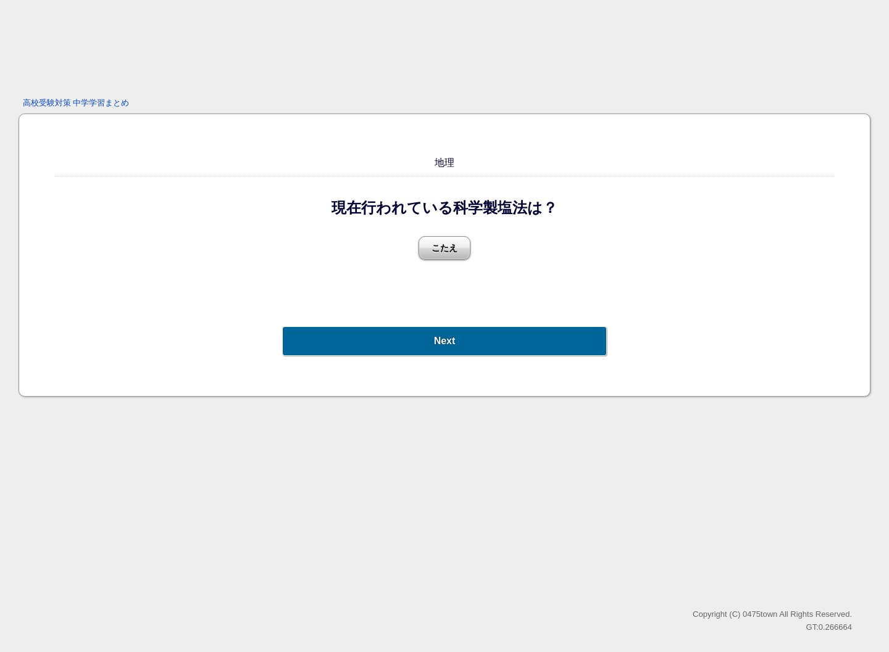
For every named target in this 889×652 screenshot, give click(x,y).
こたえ (444, 248)
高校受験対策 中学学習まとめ (76, 102)
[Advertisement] (444, 46)
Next (445, 341)
